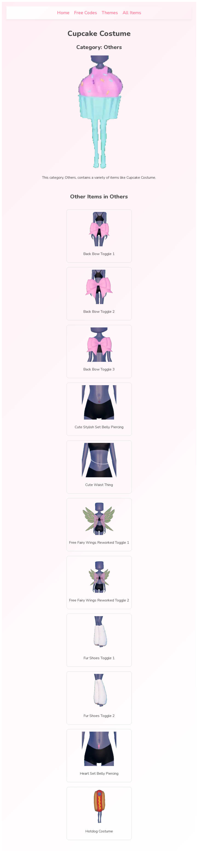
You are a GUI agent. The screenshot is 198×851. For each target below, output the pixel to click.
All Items (132, 13)
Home (63, 13)
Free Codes (85, 13)
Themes (110, 13)
